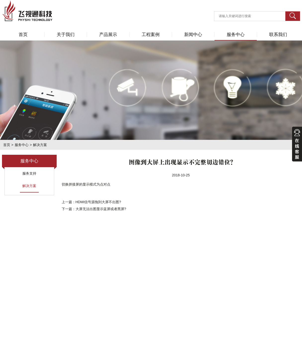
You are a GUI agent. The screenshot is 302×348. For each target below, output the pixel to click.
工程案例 (151, 34)
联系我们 (278, 34)
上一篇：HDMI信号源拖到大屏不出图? (91, 202)
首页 (23, 34)
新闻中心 (193, 34)
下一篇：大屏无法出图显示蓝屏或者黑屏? (94, 209)
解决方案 (29, 186)
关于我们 (66, 34)
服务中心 (236, 34)
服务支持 (29, 173)
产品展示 (108, 34)
